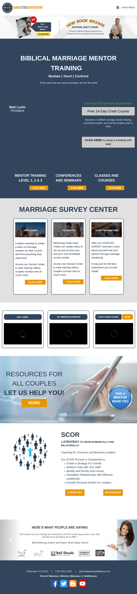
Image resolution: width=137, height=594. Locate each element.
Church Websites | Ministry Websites (60, 576)
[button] (10, 540)
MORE (34, 403)
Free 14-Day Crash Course (108, 111)
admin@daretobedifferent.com (94, 571)
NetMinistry (90, 576)
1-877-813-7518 (63, 571)
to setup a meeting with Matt (108, 142)
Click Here (35, 282)
